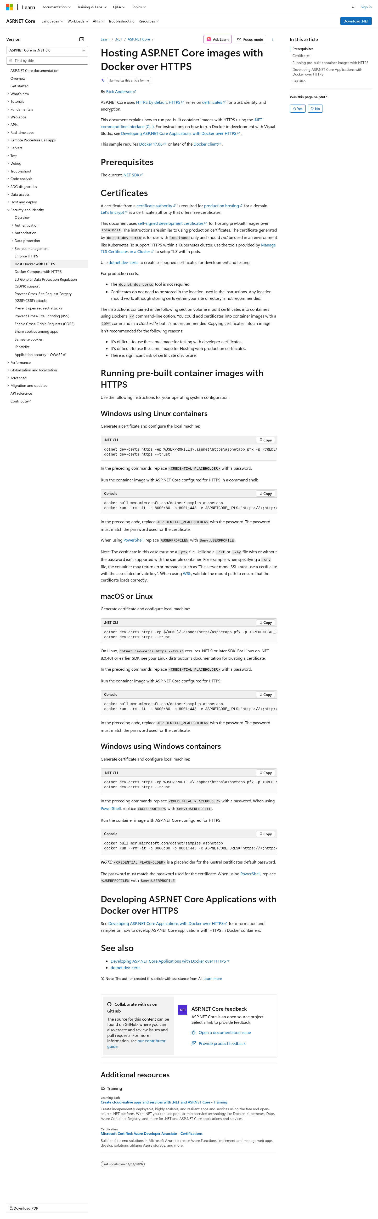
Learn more (213, 978)
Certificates (301, 55)
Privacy (114, 1202)
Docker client (206, 144)
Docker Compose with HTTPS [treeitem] (38, 271)
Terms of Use (191, 1202)
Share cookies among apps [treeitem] (36, 331)
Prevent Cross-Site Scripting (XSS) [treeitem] (42, 315)
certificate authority (154, 205)
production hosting (221, 205)
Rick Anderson (119, 91)
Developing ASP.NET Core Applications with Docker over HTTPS (178, 133)
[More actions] (272, 39)
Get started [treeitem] (19, 85)
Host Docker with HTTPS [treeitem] (35, 263)
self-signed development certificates (171, 223)
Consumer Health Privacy (150, 1202)
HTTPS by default (151, 102)
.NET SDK (131, 174)
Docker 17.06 (151, 144)
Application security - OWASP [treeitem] (39, 354)
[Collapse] (81, 39)
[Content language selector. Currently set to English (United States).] (30, 1190)
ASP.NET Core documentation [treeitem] (34, 70)
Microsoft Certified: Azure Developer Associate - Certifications (151, 1133)
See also (299, 80)
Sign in (366, 6)
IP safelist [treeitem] (22, 346)
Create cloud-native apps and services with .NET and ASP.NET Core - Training (164, 1102)
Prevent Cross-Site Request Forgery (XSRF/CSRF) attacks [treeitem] (43, 297)
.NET (118, 39)
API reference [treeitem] (21, 393)
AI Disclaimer (16, 1202)
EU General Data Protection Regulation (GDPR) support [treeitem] (46, 283)
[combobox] (47, 50)
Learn (105, 39)
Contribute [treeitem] (19, 401)
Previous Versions (47, 1202)
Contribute (93, 1202)
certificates (212, 102)
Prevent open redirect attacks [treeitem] (38, 308)
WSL (187, 573)
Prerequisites (302, 48)
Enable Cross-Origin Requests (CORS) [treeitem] (45, 323)
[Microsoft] (9, 7)
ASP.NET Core (139, 39)
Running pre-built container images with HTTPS (330, 62)
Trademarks (217, 1202)
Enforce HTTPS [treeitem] (26, 256)
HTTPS (174, 102)
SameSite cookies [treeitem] (29, 339)
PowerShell (133, 540)
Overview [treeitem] (17, 78)
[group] (189, 452)
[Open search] (353, 7)
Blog (71, 1202)
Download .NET (356, 21)
